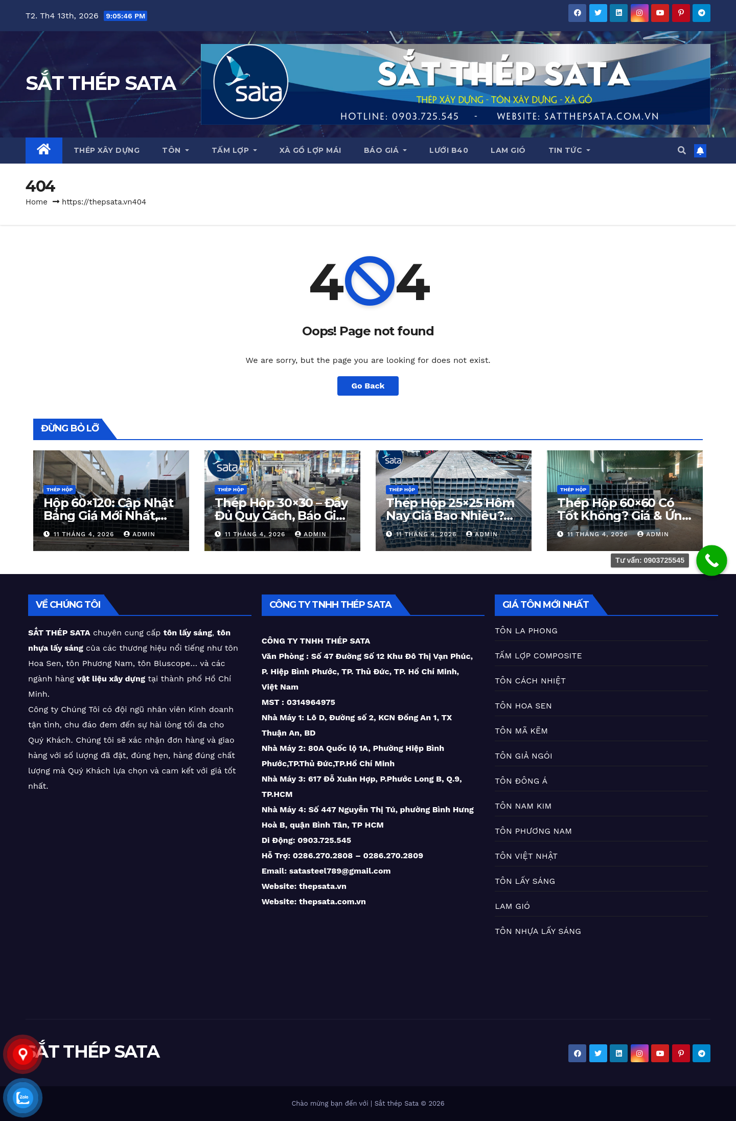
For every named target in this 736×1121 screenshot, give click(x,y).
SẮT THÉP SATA (100, 83)
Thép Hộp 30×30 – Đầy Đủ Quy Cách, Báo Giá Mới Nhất (281, 515)
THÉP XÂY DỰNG (107, 150)
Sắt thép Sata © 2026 (410, 1103)
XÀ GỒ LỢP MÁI (310, 150)
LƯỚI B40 (448, 150)
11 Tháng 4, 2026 (85, 534)
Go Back (368, 386)
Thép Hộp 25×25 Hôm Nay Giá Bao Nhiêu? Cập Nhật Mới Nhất (450, 515)
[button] (682, 150)
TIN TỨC (569, 150)
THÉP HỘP (60, 489)
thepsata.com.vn (332, 901)
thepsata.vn (321, 886)
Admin (139, 534)
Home (37, 202)
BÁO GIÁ (385, 150)
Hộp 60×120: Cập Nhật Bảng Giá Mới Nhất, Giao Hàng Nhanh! (108, 515)
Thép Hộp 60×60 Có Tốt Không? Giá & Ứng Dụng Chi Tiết (623, 515)
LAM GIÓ (508, 150)
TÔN (175, 150)
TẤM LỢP (235, 150)
